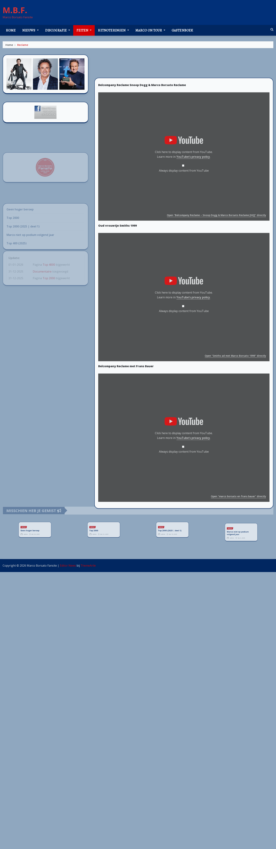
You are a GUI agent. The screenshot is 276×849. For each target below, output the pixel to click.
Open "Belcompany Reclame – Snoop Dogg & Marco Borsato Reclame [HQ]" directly (216, 282)
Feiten (84, 30)
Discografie (57, 30)
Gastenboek (182, 30)
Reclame (22, 46)
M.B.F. (15, 10)
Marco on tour (150, 30)
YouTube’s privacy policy (193, 224)
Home (11, 30)
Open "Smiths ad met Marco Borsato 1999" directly (235, 422)
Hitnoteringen (113, 30)
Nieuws (30, 30)
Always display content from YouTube (184, 237)
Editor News (68, 565)
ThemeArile (88, 565)
